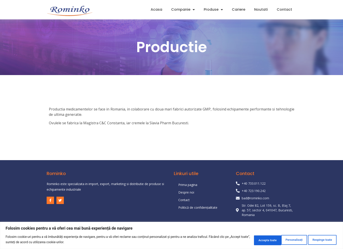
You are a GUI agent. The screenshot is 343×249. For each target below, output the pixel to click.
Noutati (261, 9)
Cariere (238, 9)
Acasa (156, 9)
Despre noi (186, 192)
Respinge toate (286, 240)
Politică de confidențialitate (197, 207)
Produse (213, 10)
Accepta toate (321, 240)
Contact (284, 9)
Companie (183, 10)
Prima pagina (187, 185)
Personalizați (252, 240)
